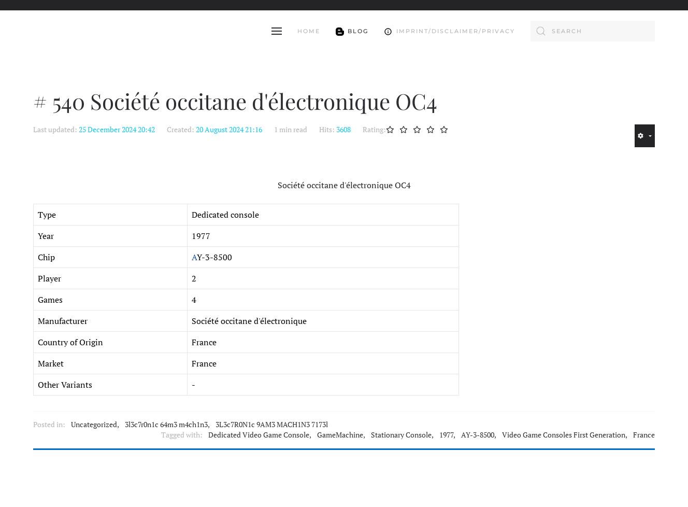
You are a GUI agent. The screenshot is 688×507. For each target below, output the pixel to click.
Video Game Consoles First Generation (563, 435)
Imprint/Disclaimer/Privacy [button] (449, 30)
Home (308, 31)
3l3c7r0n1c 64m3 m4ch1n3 (166, 424)
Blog (352, 30)
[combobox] (593, 31)
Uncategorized (94, 424)
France (644, 435)
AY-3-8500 (477, 435)
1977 (446, 435)
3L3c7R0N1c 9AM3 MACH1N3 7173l (272, 424)
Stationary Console (401, 435)
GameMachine (340, 435)
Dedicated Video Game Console (258, 435)
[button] (276, 31)
